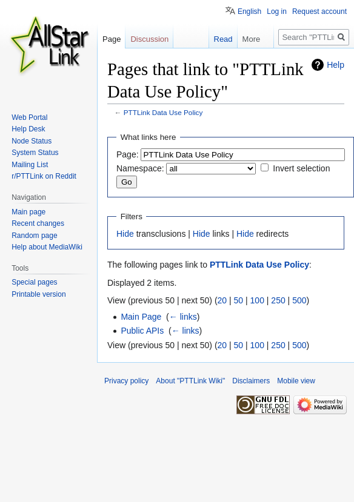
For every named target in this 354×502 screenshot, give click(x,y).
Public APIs (142, 330)
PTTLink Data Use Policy (163, 112)
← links (183, 317)
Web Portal (29, 117)
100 (257, 300)
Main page (28, 212)
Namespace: (140, 168)
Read (216, 39)
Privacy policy (126, 381)
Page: (127, 154)
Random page (34, 235)
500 (299, 300)
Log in (277, 11)
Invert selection (301, 168)
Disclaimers (251, 381)
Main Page (141, 317)
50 (239, 300)
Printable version (38, 294)
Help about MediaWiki (47, 247)
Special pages (34, 282)
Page (111, 39)
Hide (125, 234)
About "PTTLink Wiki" (190, 381)
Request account (319, 11)
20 (222, 300)
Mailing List (30, 164)
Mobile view (296, 381)
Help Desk (28, 129)
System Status (35, 152)
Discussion (149, 39)
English (249, 11)
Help (335, 65)
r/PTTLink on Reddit (44, 176)
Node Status (32, 141)
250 (278, 300)
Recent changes (38, 223)
